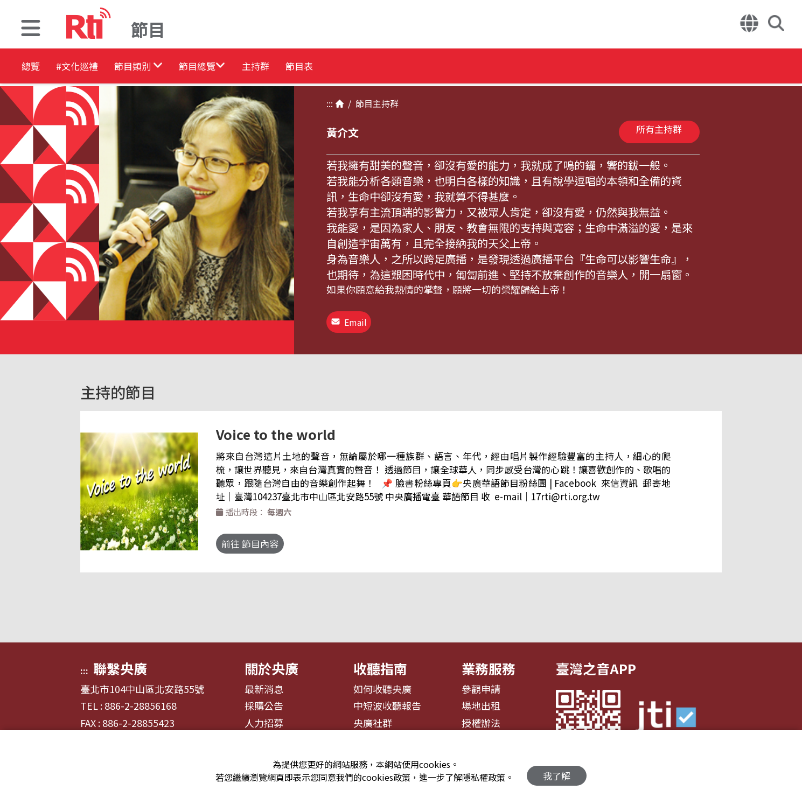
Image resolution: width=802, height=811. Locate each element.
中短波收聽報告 (387, 698)
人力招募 (264, 716)
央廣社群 (372, 716)
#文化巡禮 (95, 67)
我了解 (556, 771)
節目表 (383, 67)
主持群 (324, 67)
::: (329, 103)
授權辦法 (481, 716)
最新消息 (264, 682)
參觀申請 (481, 682)
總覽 (32, 67)
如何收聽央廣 (382, 682)
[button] (30, 29)
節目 (362, 103)
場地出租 (481, 698)
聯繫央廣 (120, 660)
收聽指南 (380, 660)
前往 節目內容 (260, 536)
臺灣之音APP (596, 660)
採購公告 (264, 698)
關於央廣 (271, 660)
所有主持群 (659, 129)
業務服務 (488, 660)
